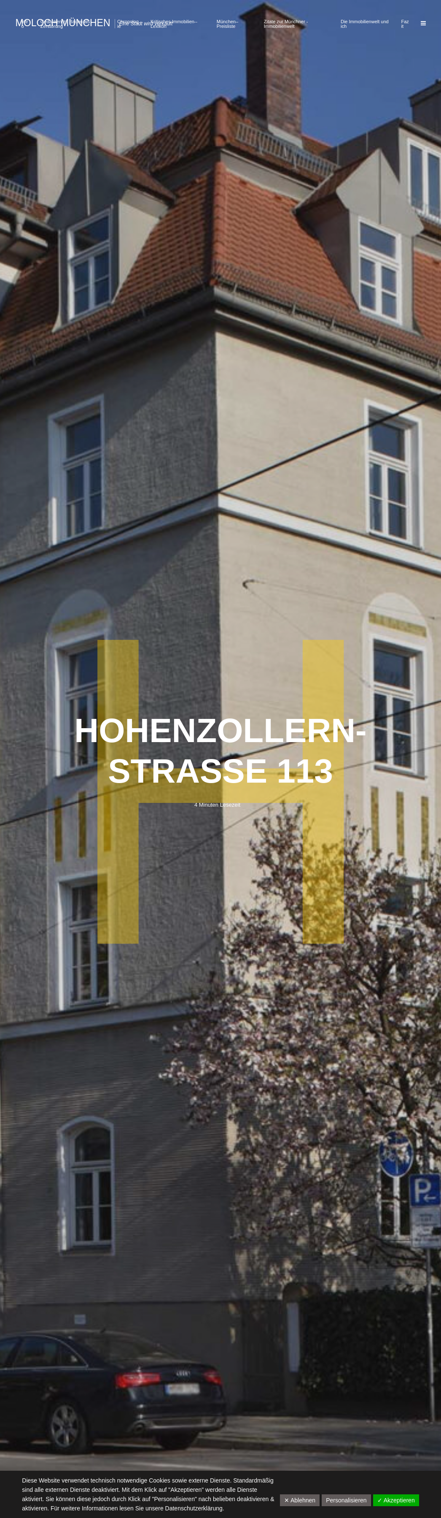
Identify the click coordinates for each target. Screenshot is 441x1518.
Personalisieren (346, 1500)
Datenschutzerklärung (194, 1508)
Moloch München (63, 22)
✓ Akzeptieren (396, 1500)
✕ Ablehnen (299, 1500)
